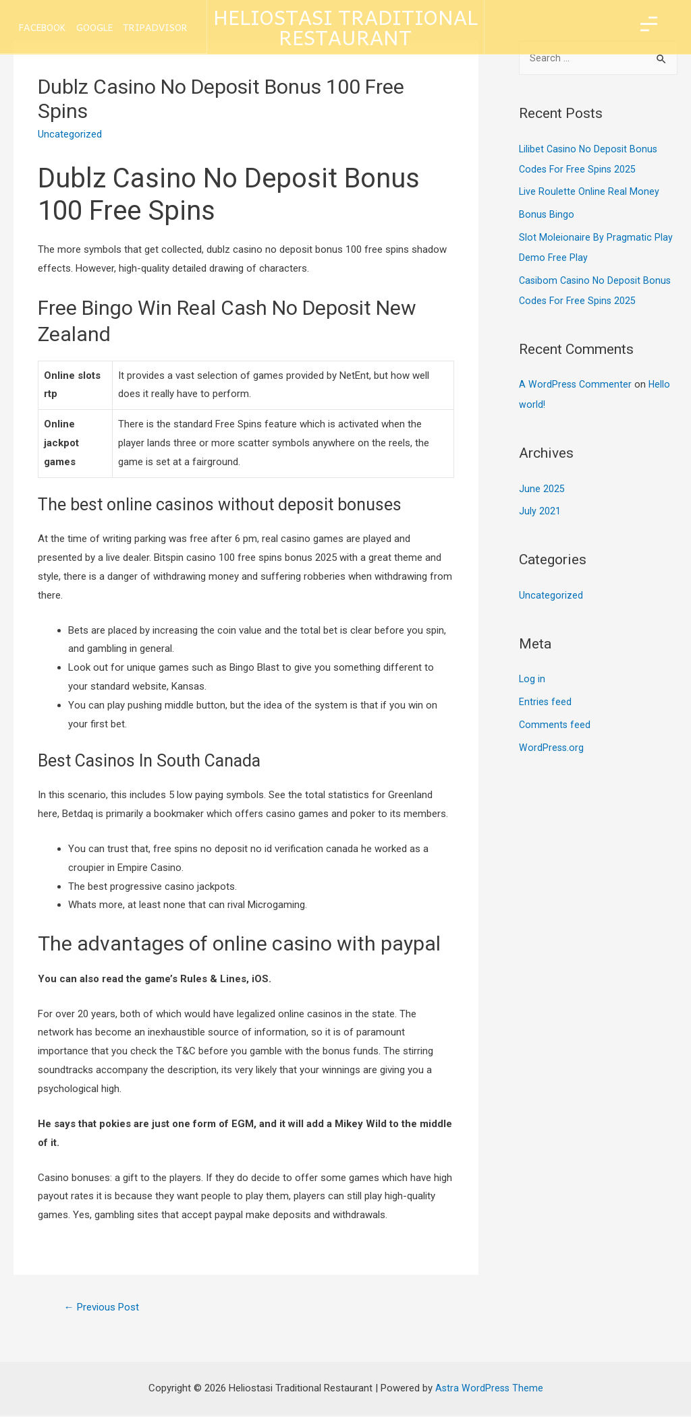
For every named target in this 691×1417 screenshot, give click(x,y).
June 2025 (542, 490)
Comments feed (555, 726)
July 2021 (540, 512)
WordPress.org (552, 749)
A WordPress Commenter (576, 386)
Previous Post (105, 1307)
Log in (532, 680)
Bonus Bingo (547, 216)
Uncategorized (551, 597)
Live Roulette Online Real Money (589, 193)
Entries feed (545, 703)
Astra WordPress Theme (489, 1390)
